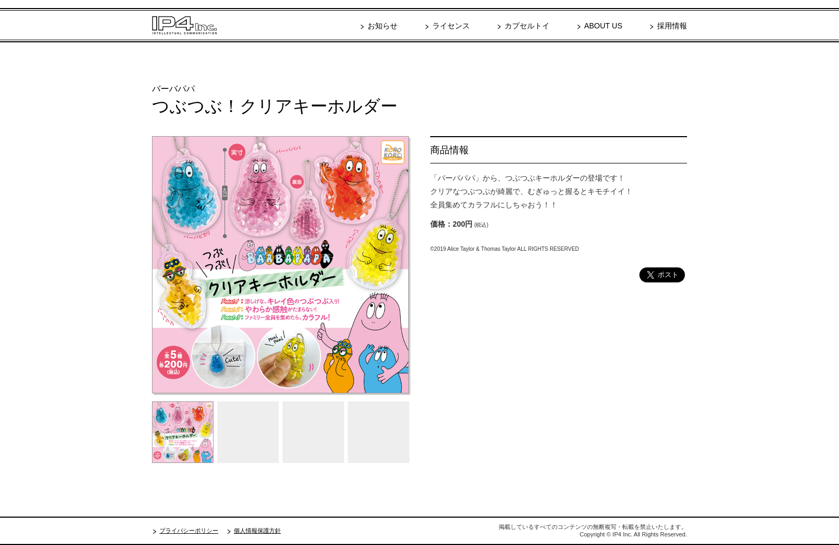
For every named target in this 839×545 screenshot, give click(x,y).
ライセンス (451, 25)
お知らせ (383, 25)
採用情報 (672, 25)
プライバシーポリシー (188, 530)
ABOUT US (603, 25)
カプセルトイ (527, 25)
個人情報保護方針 (257, 530)
